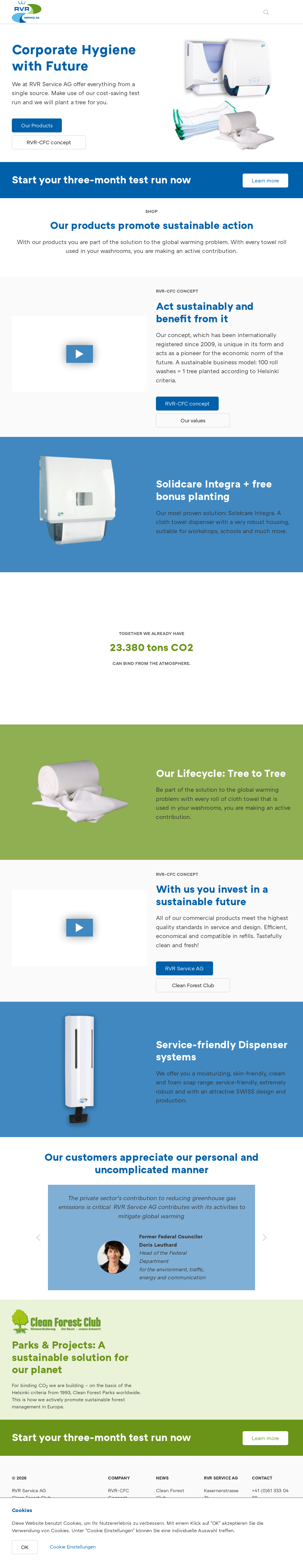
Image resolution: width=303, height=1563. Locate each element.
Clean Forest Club (193, 985)
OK (25, 1547)
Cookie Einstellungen (73, 1547)
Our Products (37, 125)
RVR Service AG (184, 968)
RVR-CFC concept (49, 142)
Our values (192, 420)
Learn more (265, 180)
